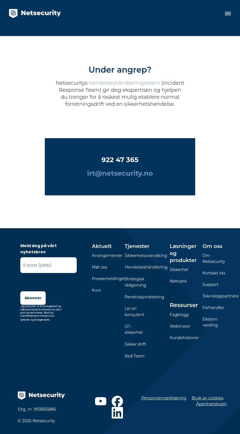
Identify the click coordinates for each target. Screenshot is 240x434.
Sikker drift (135, 344)
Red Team (134, 356)
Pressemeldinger (108, 278)
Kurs (96, 290)
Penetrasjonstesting (144, 296)
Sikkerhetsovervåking (146, 255)
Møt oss (99, 267)
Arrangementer (107, 255)
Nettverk (178, 281)
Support (210, 284)
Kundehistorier (184, 337)
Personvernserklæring (163, 398)
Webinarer (180, 326)
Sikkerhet (179, 269)
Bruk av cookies (207, 398)
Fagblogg (179, 314)
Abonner (33, 298)
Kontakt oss (214, 273)
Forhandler (213, 307)
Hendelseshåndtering (146, 267)
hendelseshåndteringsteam (124, 83)
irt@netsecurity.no (120, 173)
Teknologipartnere (220, 296)
